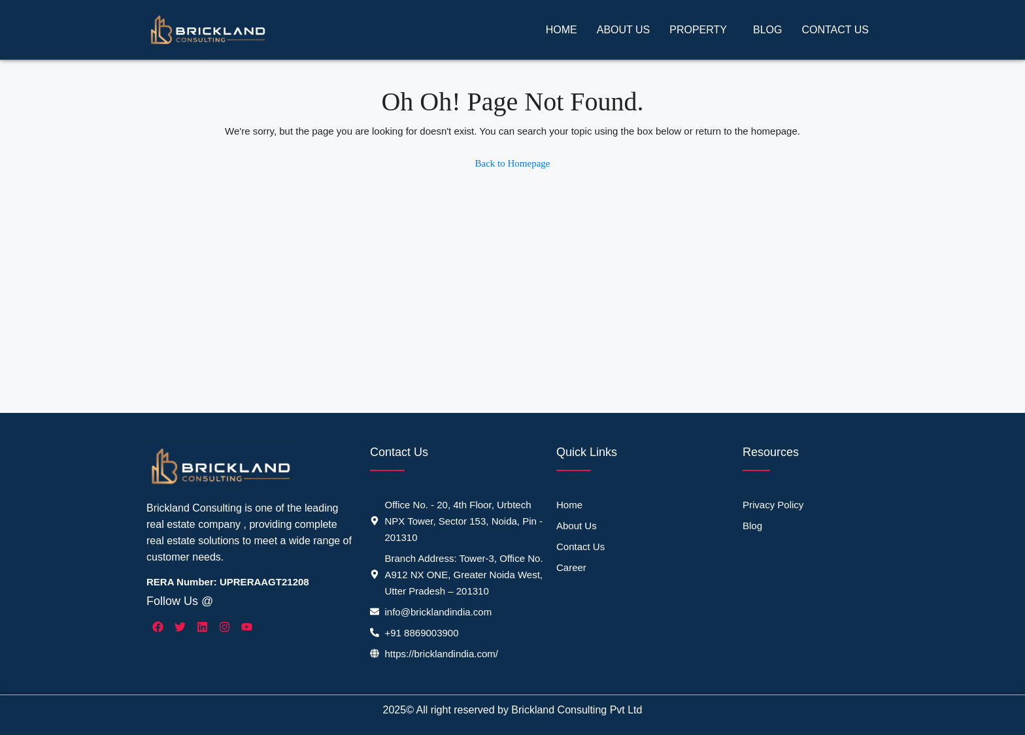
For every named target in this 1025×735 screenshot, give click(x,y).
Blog (767, 29)
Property (698, 29)
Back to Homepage (512, 163)
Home (561, 29)
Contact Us (835, 29)
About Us (623, 29)
